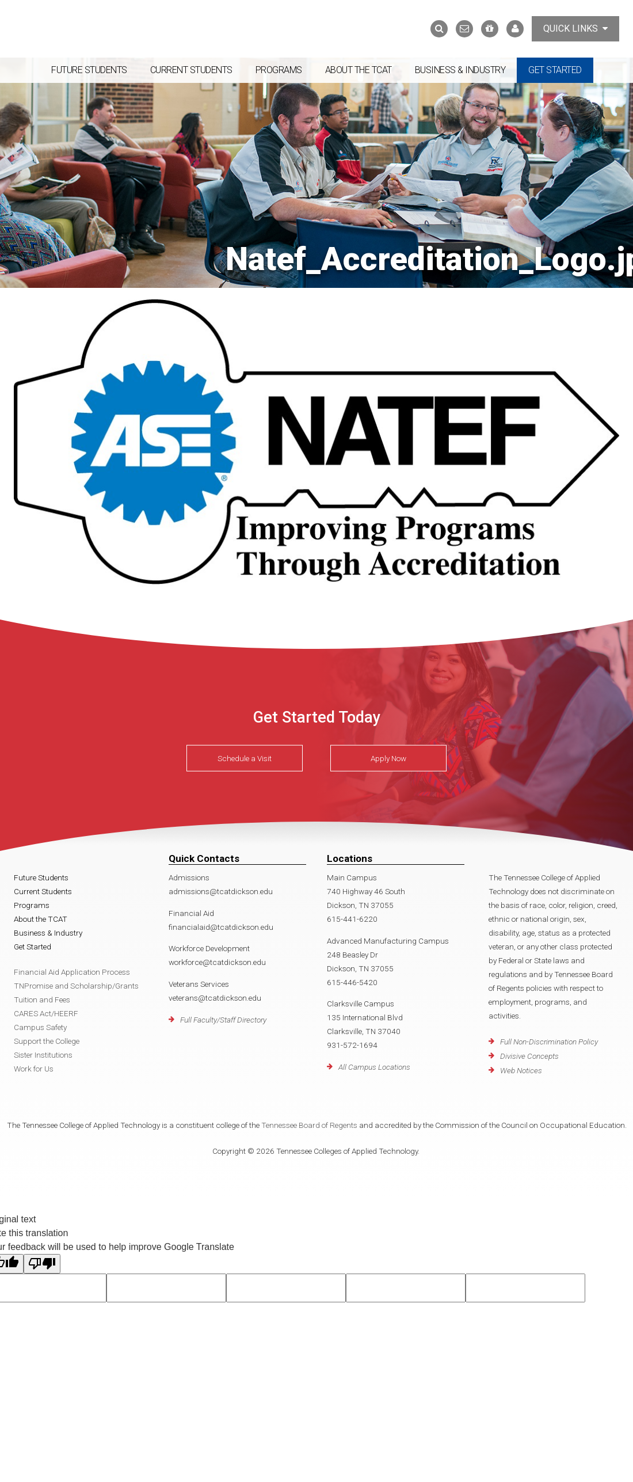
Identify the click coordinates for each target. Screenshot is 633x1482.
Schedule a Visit (245, 757)
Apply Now (388, 757)
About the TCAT (358, 69)
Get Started (555, 69)
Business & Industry (460, 69)
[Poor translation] (42, 1264)
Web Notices (521, 1070)
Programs (279, 69)
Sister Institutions (43, 1054)
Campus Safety (40, 1027)
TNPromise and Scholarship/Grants (76, 985)
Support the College (46, 1041)
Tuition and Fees (42, 999)
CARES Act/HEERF (46, 1013)
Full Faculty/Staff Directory (223, 1019)
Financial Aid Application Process (72, 971)
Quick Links (575, 28)
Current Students (191, 69)
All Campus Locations (374, 1066)
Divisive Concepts (529, 1056)
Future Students (89, 69)
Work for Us (34, 1068)
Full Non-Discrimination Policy (549, 1041)
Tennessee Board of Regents (309, 1125)
